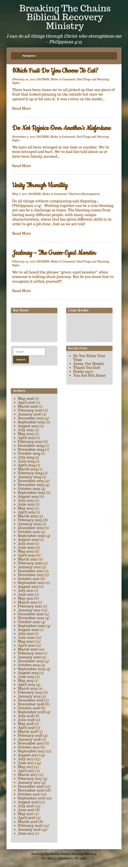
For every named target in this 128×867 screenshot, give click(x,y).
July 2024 (26, 457)
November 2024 (31, 449)
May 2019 (26, 680)
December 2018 (31, 700)
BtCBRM (43, 79)
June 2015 (26, 833)
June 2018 (26, 720)
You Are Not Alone (89, 375)
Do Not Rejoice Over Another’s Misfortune (61, 128)
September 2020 (31, 626)
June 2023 (26, 504)
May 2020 (26, 641)
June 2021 (26, 594)
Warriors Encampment (84, 194)
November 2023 (31, 484)
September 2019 (31, 669)
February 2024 (30, 473)
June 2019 (26, 676)
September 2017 (31, 751)
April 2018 (26, 727)
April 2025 (26, 437)
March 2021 (27, 602)
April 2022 (26, 555)
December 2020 (31, 614)
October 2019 (29, 665)
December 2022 (31, 528)
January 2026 (29, 414)
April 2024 (26, 465)
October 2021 (28, 578)
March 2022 (27, 559)
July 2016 (26, 806)
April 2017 (26, 770)
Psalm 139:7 (83, 371)
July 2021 (25, 590)
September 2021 (31, 582)
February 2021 (30, 606)
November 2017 (31, 743)
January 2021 (29, 610)
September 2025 (31, 422)
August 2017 (28, 755)
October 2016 (29, 794)
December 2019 (31, 661)
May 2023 (26, 508)
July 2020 (26, 633)
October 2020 (29, 622)
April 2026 (26, 402)
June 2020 (26, 637)
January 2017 (29, 782)
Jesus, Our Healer (88, 363)
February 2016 (30, 825)
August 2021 (28, 586)
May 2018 (26, 723)
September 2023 (31, 492)
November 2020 (31, 618)
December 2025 (31, 418)
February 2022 (30, 563)
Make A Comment (63, 79)
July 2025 (26, 430)
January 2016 (29, 829)
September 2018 (31, 712)
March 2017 (27, 774)
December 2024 (31, 445)
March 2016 (27, 821)
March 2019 (27, 688)
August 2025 (28, 426)
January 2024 (29, 477)
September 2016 (31, 798)
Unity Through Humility (40, 185)
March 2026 (28, 406)
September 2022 (31, 535)
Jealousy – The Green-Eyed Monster (54, 253)
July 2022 (26, 543)
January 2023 (29, 524)
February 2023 (30, 520)
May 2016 (26, 814)
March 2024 (27, 469)
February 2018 (30, 735)
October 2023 (29, 488)
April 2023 (26, 512)
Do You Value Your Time (89, 358)
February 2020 (30, 653)
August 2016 (28, 802)
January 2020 (29, 657)
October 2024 (29, 453)
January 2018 (29, 739)
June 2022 (26, 547)
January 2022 (29, 567)
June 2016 (26, 810)
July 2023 (26, 500)
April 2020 (26, 645)
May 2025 (26, 434)
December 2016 (31, 786)
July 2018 (26, 716)
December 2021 (30, 571)
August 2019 (28, 673)
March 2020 (28, 649)
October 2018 (29, 708)
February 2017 (30, 778)
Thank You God (86, 367)
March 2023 (28, 516)
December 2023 (31, 481)
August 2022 (28, 539)
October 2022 (29, 531)
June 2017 (26, 763)
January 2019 (29, 696)
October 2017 (28, 747)
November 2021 (31, 575)
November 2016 (31, 790)
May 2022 (26, 551)
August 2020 (28, 629)
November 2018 (31, 704)
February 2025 (30, 441)
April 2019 (26, 684)
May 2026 (26, 398)
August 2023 (28, 496)
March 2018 (27, 731)
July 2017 (25, 759)
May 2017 (25, 767)
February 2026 (30, 410)
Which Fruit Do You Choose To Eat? (55, 70)
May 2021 (25, 598)
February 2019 (30, 692)
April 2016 (26, 817)
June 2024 (26, 461)
